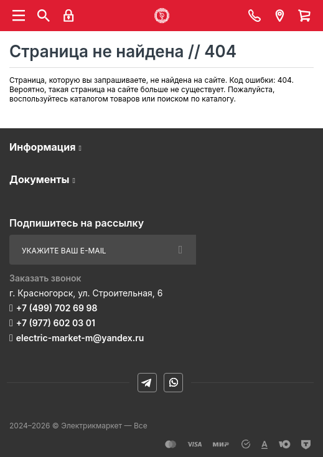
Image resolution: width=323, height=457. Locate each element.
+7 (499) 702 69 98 (57, 308)
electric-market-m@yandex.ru (80, 337)
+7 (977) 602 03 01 (55, 323)
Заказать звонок (45, 278)
